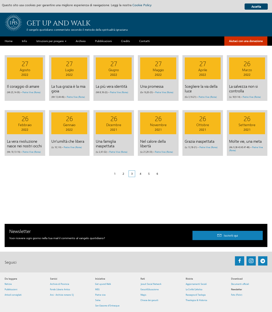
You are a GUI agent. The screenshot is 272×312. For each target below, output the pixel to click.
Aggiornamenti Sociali (196, 284)
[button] (227, 235)
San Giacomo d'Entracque (107, 305)
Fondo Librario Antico (60, 289)
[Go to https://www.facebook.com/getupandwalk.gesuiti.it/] (239, 261)
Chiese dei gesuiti (149, 300)
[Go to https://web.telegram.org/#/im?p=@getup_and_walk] (262, 261)
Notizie (8, 284)
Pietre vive (100, 294)
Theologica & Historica (196, 300)
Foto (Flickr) (236, 294)
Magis (143, 294)
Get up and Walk (58, 23)
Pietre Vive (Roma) (31, 92)
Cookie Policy (147, 5)
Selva (97, 300)
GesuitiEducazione (150, 289)
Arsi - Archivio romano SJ (62, 294)
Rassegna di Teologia (196, 294)
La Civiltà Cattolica (194, 289)
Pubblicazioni (11, 289)
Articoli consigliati (13, 294)
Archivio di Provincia (59, 284)
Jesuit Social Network (151, 284)
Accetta (256, 6)
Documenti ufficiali (240, 284)
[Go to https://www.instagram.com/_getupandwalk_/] (251, 261)
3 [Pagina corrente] (132, 173)
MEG (97, 289)
